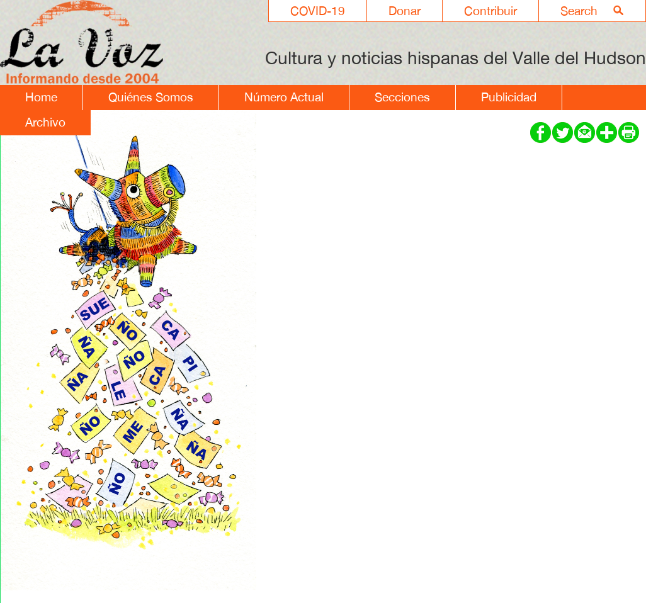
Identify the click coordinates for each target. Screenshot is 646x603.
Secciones (402, 96)
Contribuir (490, 10)
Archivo (45, 122)
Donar (404, 10)
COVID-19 (317, 10)
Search (579, 10)
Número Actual (284, 96)
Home (41, 96)
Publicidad (508, 96)
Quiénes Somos (150, 96)
